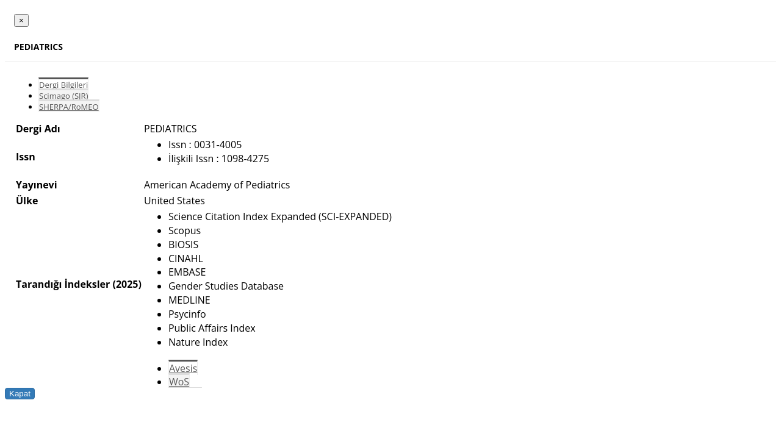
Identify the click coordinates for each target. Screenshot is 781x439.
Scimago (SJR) (63, 95)
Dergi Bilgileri (63, 84)
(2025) (126, 284)
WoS (179, 381)
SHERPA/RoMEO (69, 106)
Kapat (20, 393)
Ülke (27, 200)
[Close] (21, 20)
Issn (25, 156)
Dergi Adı (38, 128)
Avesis (183, 368)
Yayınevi (36, 184)
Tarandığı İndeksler (63, 284)
